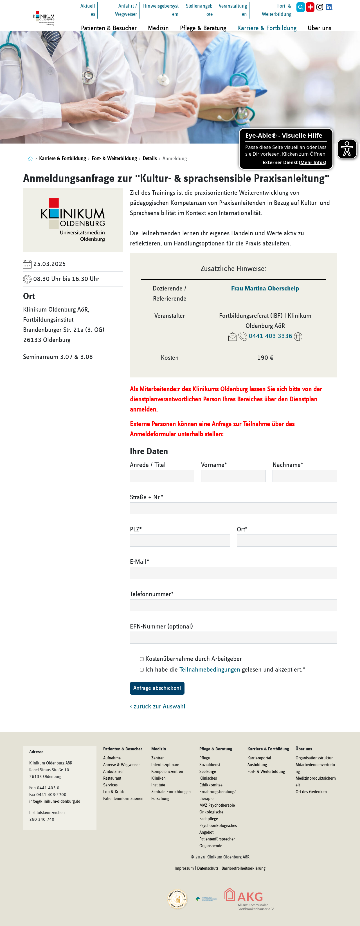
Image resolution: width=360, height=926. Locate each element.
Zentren (158, 758)
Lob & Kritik (113, 792)
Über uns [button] (319, 28)
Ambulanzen (114, 772)
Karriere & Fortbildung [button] (266, 28)
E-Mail (139, 561)
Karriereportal (259, 758)
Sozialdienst (209, 765)
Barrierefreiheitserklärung (244, 868)
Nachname (288, 465)
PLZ (136, 529)
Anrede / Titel (148, 465)
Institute (158, 785)
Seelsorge (207, 772)
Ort (242, 529)
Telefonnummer (152, 594)
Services (110, 785)
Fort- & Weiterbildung (266, 772)
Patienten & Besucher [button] (109, 28)
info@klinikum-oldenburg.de (54, 801)
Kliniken (158, 778)
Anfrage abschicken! (157, 688)
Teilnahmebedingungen (209, 669)
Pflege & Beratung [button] (203, 28)
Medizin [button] (158, 28)
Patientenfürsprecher (217, 839)
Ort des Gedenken (311, 792)
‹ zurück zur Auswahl (157, 706)
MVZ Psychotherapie (217, 805)
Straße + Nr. (146, 497)
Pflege (204, 758)
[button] (300, 7)
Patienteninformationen (123, 799)
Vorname (214, 465)
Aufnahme (112, 758)
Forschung (160, 799)
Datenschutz (207, 868)
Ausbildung (257, 765)
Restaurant (112, 778)
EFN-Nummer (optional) (161, 626)
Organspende (210, 846)
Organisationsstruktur (314, 758)
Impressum (184, 868)
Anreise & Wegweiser (121, 765)
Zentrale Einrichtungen (171, 792)
